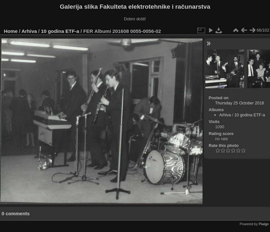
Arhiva (29, 31)
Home (11, 31)
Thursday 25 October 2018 (239, 103)
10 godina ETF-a (60, 31)
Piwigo (264, 224)
